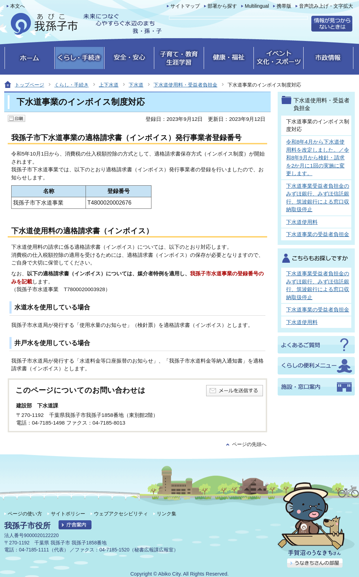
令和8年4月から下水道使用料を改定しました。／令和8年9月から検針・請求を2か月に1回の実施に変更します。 (317, 157)
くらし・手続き (71, 85)
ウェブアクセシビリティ (121, 513)
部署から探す (222, 6)
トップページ (29, 85)
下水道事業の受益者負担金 (317, 234)
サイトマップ (185, 6)
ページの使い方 (25, 513)
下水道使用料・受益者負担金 (185, 85)
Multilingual (257, 6)
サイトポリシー (68, 513)
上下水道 (108, 85)
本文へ (17, 6)
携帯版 (284, 6)
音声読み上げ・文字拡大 (326, 6)
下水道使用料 (302, 222)
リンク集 (166, 513)
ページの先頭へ (249, 444)
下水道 (136, 85)
